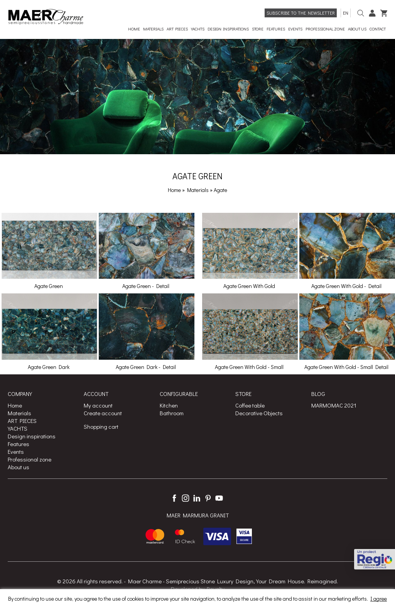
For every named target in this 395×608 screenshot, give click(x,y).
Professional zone (29, 459)
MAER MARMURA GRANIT (198, 515)
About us (18, 467)
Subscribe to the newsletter (301, 13)
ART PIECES (22, 420)
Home (174, 190)
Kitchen (169, 405)
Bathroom (172, 413)
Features (18, 444)
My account (98, 405)
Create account (103, 413)
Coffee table (250, 405)
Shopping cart (101, 426)
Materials (198, 190)
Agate (220, 190)
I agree (378, 598)
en (345, 13)
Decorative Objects (259, 413)
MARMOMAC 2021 (333, 405)
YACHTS (17, 428)
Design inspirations (32, 436)
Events (16, 451)
